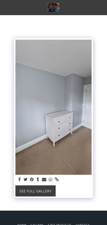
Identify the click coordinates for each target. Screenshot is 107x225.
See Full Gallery (35, 191)
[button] (5, 7)
